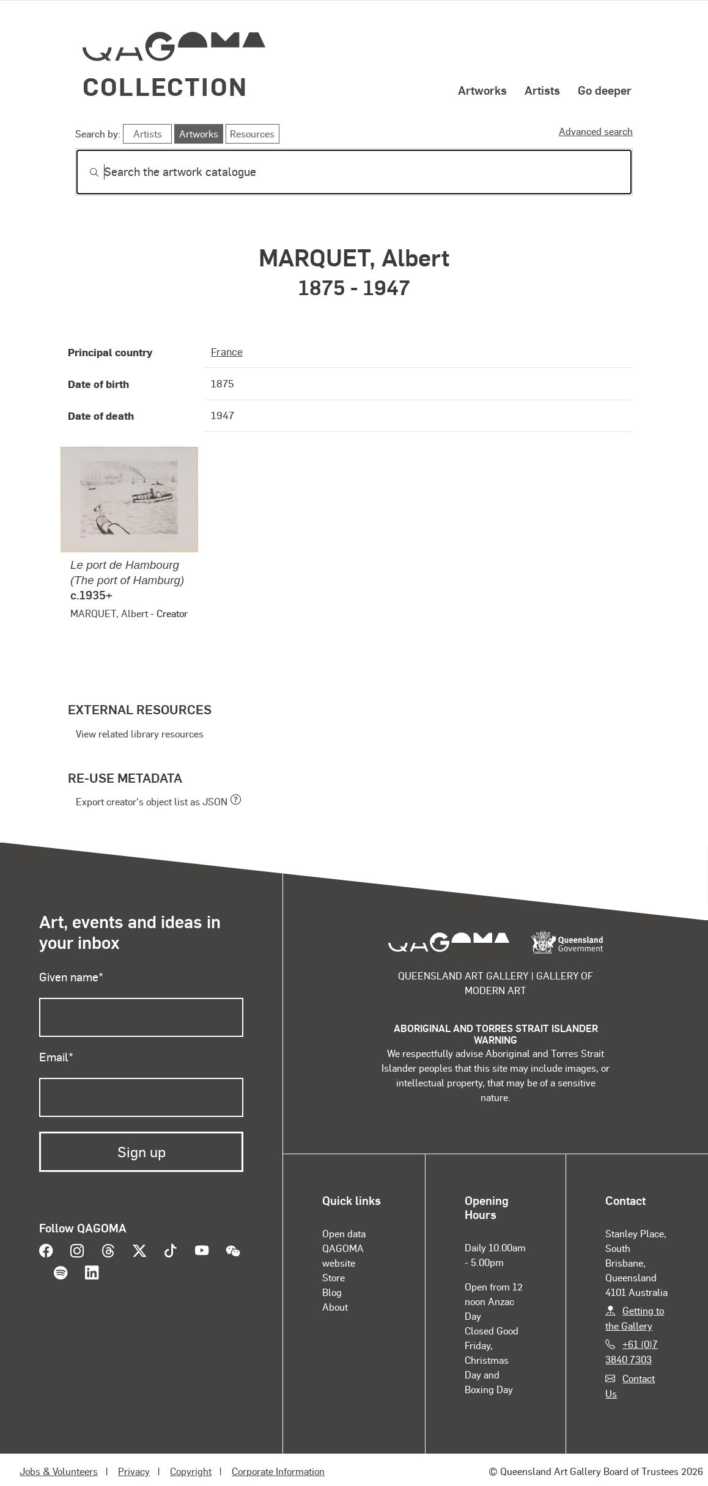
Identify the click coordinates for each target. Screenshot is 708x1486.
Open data (344, 1233)
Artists (542, 90)
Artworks (482, 90)
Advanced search (596, 131)
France (227, 351)
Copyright (191, 1471)
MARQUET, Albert (109, 613)
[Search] (354, 172)
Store (333, 1277)
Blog (332, 1292)
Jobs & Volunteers (59, 1471)
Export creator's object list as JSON (151, 801)
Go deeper (605, 90)
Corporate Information (278, 1471)
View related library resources (140, 733)
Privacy (134, 1471)
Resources (252, 133)
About (335, 1306)
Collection (165, 86)
